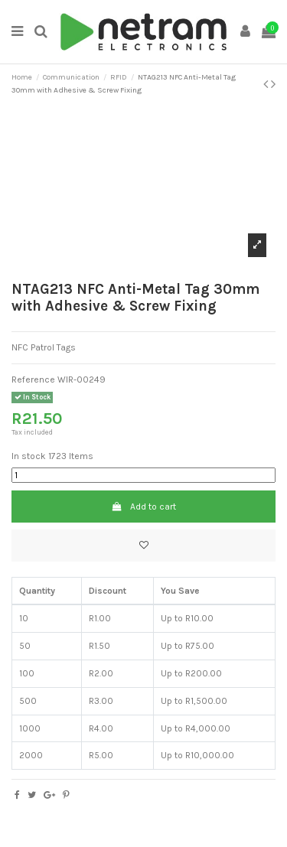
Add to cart (143, 506)
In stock (28, 456)
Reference (33, 379)
